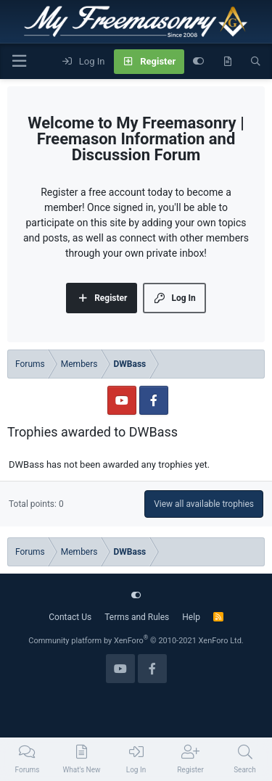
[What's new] (227, 61)
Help (191, 617)
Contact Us (70, 617)
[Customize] (198, 61)
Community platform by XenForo (136, 640)
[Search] (255, 61)
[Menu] (19, 61)
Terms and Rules (136, 617)
